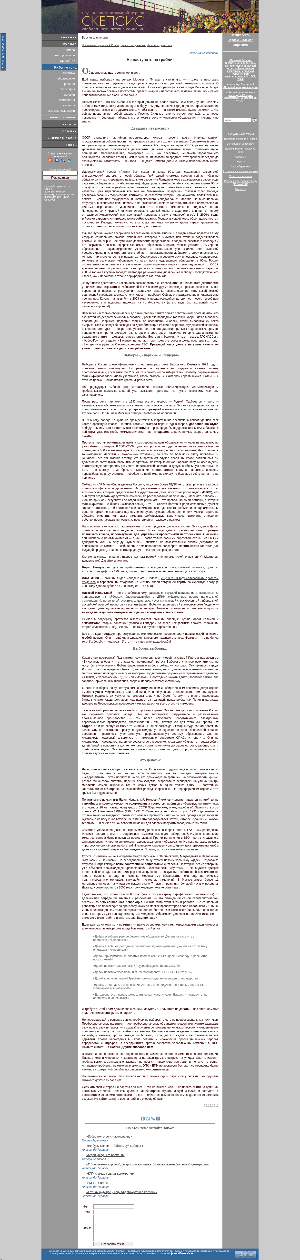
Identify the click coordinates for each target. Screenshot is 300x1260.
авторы (69, 124)
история (69, 94)
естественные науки (61, 110)
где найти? (67, 60)
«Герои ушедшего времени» (105, 1155)
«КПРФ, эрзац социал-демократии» (110, 1173)
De (256, 2)
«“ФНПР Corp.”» (97, 1183)
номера (70, 50)
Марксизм (240, 156)
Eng (250, 2)
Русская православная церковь (240, 171)
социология (67, 100)
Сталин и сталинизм (240, 176)
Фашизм (240, 161)
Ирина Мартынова (95, 1140)
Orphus (48, 189)
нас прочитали (65, 55)
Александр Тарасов (95, 1149)
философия (67, 89)
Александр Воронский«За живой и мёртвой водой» (240, 86)
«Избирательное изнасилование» (109, 1136)
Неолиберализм (240, 166)
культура (69, 105)
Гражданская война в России (240, 139)
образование (66, 78)
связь (71, 145)
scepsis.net (205, 1251)
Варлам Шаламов (240, 40)
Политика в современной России (100, 45)
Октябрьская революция (240, 143)
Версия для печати (95, 37)
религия (69, 84)
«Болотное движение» (159, 45)
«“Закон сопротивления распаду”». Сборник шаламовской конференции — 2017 (240, 96)
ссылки (69, 131)
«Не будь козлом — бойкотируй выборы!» (114, 1146)
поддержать (3, 52)
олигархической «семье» (186, 567)
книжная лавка (62, 138)
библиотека (65, 67)
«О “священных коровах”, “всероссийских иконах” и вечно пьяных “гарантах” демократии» (147, 1164)
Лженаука (240, 189)
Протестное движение (133, 45)
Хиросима (240, 45)
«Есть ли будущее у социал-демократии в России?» (121, 1192)
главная (69, 37)
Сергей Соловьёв (94, 1159)
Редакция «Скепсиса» (204, 53)
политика (68, 73)
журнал (69, 44)
